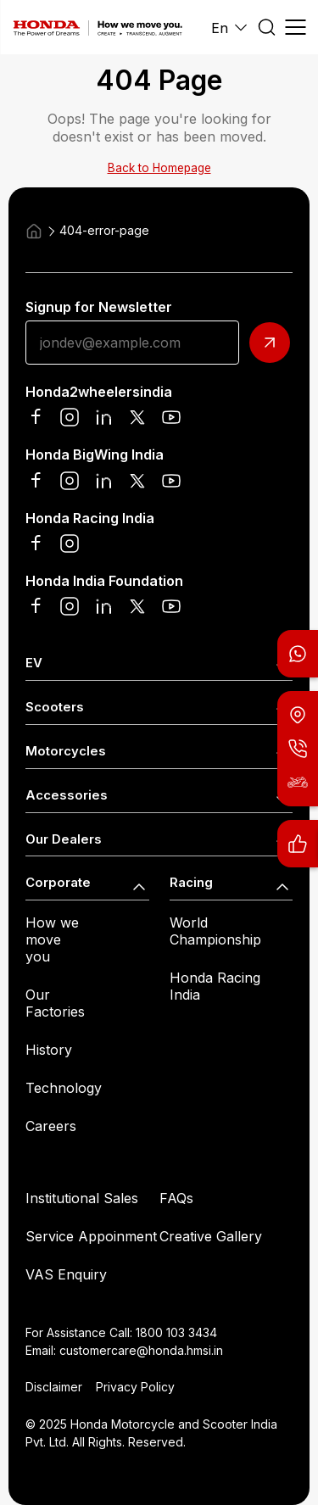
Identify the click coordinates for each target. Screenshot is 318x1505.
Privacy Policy (135, 1387)
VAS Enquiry (66, 1274)
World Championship (215, 931)
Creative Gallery (210, 1236)
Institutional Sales (81, 1198)
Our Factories (55, 1003)
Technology (63, 1087)
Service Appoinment (91, 1236)
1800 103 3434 (176, 1332)
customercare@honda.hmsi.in (141, 1350)
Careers (50, 1126)
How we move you (52, 939)
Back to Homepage (159, 168)
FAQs (176, 1198)
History (48, 1049)
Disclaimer (53, 1387)
